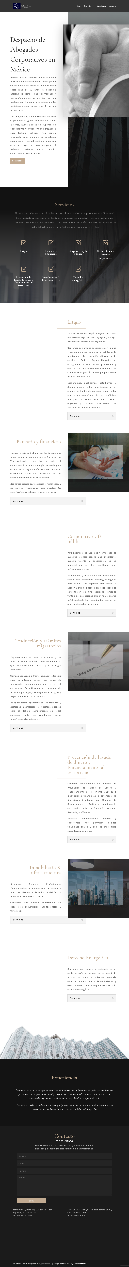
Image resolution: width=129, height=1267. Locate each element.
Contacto (112, 6)
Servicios (87, 6)
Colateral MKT (79, 1263)
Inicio (79, 6)
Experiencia (101, 6)
